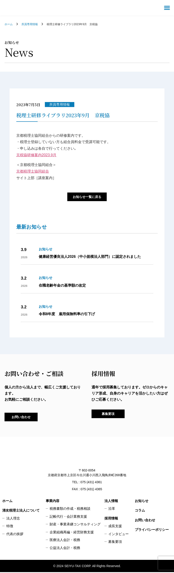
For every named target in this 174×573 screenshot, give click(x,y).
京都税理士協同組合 (32, 171)
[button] (167, 7)
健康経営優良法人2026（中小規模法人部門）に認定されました (90, 257)
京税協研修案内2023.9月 (36, 155)
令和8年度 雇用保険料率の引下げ (67, 314)
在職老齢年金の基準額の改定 (62, 286)
